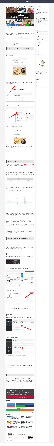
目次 (19, 37)
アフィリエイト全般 (39, 33)
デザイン (38, 35)
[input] (42, 6)
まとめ (14, 44)
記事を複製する (16, 43)
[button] (47, 6)
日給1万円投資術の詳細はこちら (20, 397)
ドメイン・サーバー (39, 36)
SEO (37, 30)
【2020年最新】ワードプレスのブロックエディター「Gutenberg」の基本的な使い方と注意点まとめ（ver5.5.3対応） (42, 24)
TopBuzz (38, 32)
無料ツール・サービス (40, 39)
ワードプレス (8, 400)
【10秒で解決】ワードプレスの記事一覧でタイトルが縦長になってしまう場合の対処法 (42, 12)
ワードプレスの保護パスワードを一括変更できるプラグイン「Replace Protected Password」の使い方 (42, 16)
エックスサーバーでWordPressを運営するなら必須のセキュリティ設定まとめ (41, 19)
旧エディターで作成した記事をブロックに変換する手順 (20, 38)
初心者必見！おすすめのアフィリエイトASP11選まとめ (42, 22)
